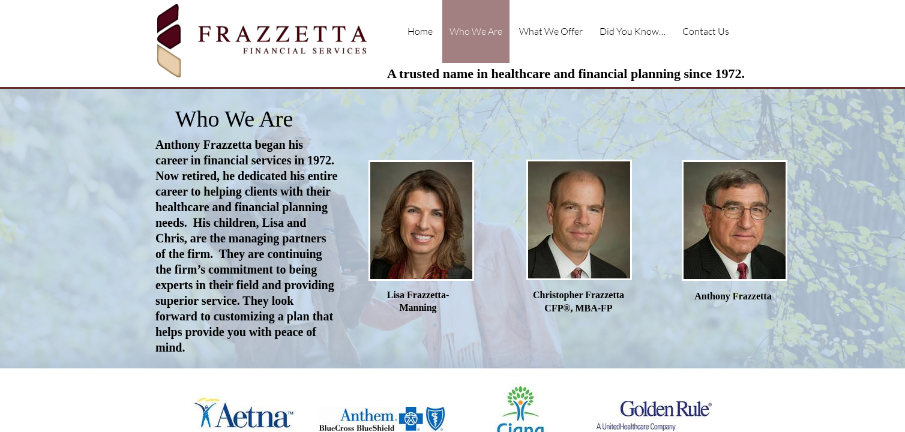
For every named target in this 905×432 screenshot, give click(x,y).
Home (420, 31)
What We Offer (551, 31)
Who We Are (475, 31)
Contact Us (705, 31)
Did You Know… (633, 31)
